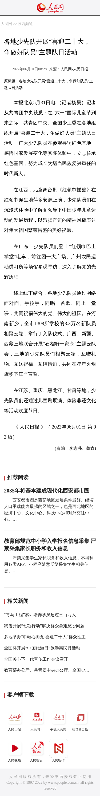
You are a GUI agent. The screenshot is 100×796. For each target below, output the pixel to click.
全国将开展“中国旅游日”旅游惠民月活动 (42, 648)
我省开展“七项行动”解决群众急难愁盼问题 (44, 626)
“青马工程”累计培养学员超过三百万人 (40, 614)
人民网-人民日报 (74, 69)
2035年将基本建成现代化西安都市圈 (46, 491)
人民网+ (36, 719)
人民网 (6, 24)
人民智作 (58, 750)
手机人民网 (58, 719)
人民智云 (36, 750)
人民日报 (15, 719)
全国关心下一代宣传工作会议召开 (36, 659)
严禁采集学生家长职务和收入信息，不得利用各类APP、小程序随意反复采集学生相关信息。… (49, 564)
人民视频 (15, 750)
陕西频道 (25, 24)
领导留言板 (80, 719)
